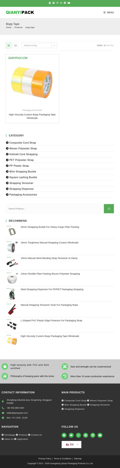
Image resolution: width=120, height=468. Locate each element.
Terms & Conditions (62, 458)
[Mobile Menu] (109, 12)
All (112, 45)
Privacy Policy (44, 458)
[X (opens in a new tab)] (50, 3)
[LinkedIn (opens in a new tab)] (65, 3)
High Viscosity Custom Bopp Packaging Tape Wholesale (32, 116)
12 (105, 45)
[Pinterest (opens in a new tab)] (57, 3)
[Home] (8, 27)
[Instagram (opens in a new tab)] (61, 3)
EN (70, 444)
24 (108, 45)
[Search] (109, 208)
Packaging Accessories (32, 110)
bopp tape (30, 27)
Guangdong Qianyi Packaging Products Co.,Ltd (71, 463)
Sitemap (78, 458)
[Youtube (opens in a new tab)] (69, 3)
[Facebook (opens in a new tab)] (54, 3)
